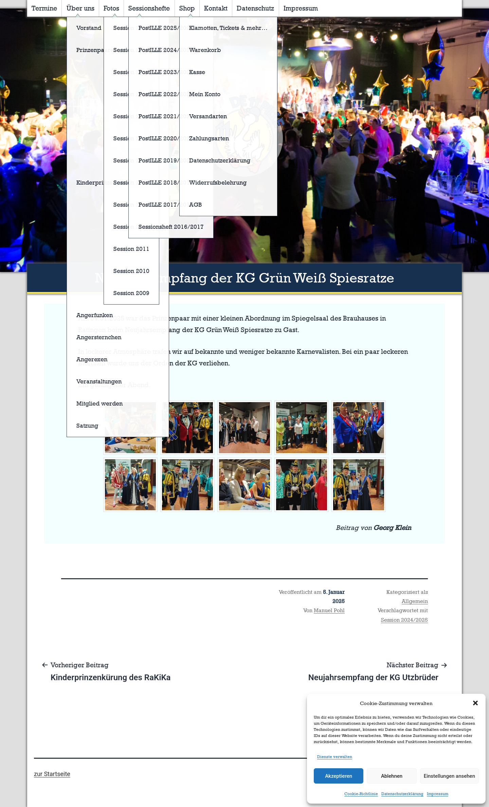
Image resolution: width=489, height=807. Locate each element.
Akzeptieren (338, 776)
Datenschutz (255, 8)
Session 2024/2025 (404, 620)
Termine (44, 8)
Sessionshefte (149, 8)
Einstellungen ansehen (449, 776)
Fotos (111, 8)
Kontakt (216, 8)
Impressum (437, 793)
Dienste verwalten (334, 756)
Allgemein (415, 601)
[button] (475, 703)
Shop (187, 8)
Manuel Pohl (329, 610)
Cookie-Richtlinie (361, 793)
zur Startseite (52, 773)
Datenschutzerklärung (402, 793)
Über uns (80, 8)
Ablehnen (391, 776)
